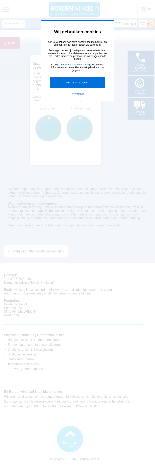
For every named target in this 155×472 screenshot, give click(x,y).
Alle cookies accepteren (77, 82)
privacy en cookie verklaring (75, 64)
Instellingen (77, 93)
